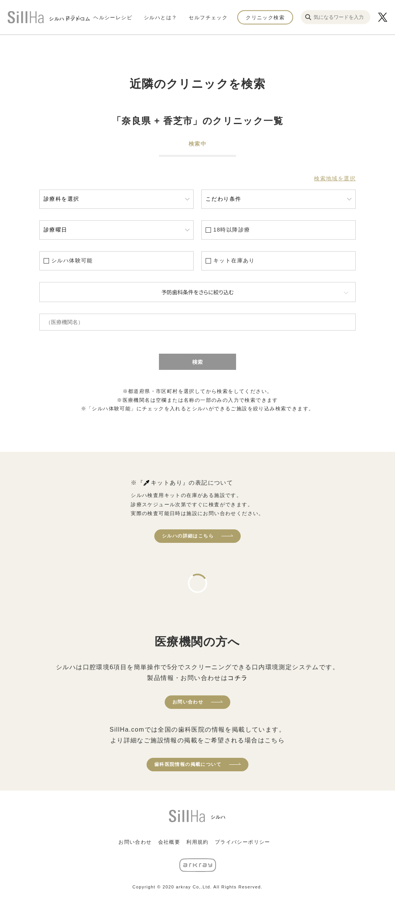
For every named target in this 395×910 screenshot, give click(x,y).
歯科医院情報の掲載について (187, 764)
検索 (197, 362)
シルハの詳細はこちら (188, 536)
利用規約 (197, 842)
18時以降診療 (231, 230)
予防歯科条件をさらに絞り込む (197, 292)
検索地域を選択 (335, 178)
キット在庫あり (234, 260)
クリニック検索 (265, 17)
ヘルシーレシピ (112, 17)
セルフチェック (208, 17)
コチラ (238, 678)
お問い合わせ (187, 702)
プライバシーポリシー (242, 842)
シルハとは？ (160, 17)
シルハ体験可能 (72, 260)
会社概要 (169, 842)
